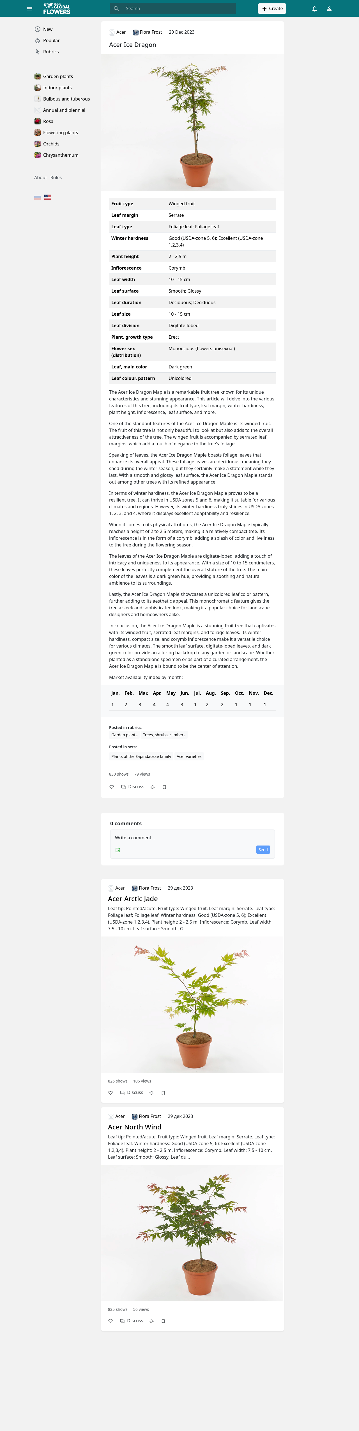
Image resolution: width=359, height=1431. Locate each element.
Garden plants (124, 734)
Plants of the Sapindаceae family (141, 756)
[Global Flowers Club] (58, 8)
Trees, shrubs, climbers (164, 734)
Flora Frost (147, 32)
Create (272, 8)
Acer (117, 32)
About (40, 177)
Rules (56, 177)
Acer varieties (189, 756)
